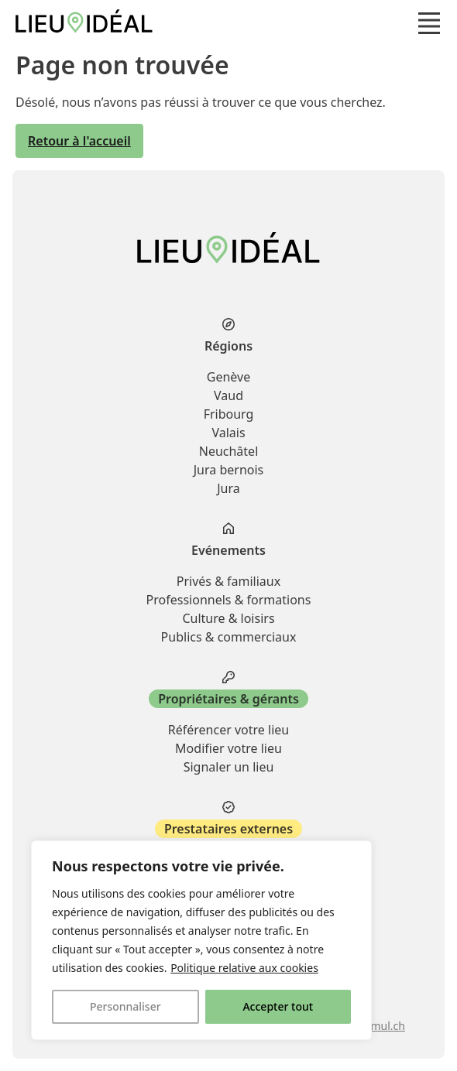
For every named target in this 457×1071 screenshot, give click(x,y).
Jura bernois (229, 469)
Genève (228, 376)
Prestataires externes (228, 828)
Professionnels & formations (228, 599)
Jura (228, 488)
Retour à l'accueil (79, 140)
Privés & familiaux (228, 581)
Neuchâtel (229, 451)
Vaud (228, 395)
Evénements (228, 550)
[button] (429, 23)
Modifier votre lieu (228, 748)
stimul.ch (382, 1025)
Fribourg (229, 414)
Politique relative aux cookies (244, 967)
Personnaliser (125, 1006)
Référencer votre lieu (228, 729)
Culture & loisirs (228, 618)
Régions (228, 345)
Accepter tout (277, 1006)
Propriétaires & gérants (228, 698)
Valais (228, 432)
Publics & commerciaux (229, 636)
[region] (201, 940)
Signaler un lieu (229, 766)
